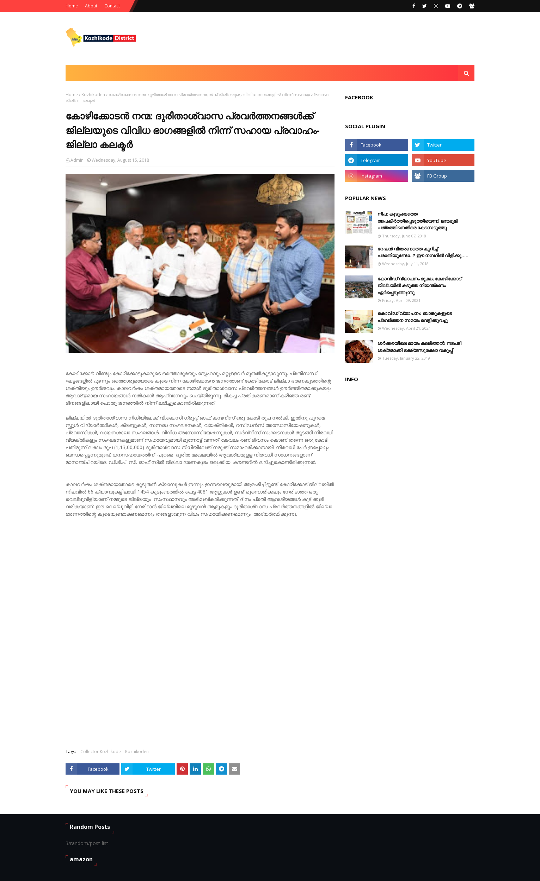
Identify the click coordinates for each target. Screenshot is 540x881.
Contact (112, 6)
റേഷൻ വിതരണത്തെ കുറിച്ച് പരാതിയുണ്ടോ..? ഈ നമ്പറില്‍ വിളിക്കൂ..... (423, 252)
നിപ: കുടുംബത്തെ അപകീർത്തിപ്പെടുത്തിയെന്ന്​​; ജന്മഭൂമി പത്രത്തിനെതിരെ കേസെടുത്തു (418, 221)
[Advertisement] (346, 38)
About (91, 6)
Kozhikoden (93, 95)
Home (72, 6)
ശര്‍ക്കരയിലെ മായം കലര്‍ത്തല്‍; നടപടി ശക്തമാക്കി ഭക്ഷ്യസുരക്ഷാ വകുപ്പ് (419, 346)
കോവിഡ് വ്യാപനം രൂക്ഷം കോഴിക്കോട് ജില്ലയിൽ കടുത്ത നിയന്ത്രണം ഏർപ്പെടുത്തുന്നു (419, 285)
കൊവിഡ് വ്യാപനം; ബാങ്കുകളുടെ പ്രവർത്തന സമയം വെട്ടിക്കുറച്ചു (415, 316)
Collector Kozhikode (100, 752)
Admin (77, 160)
